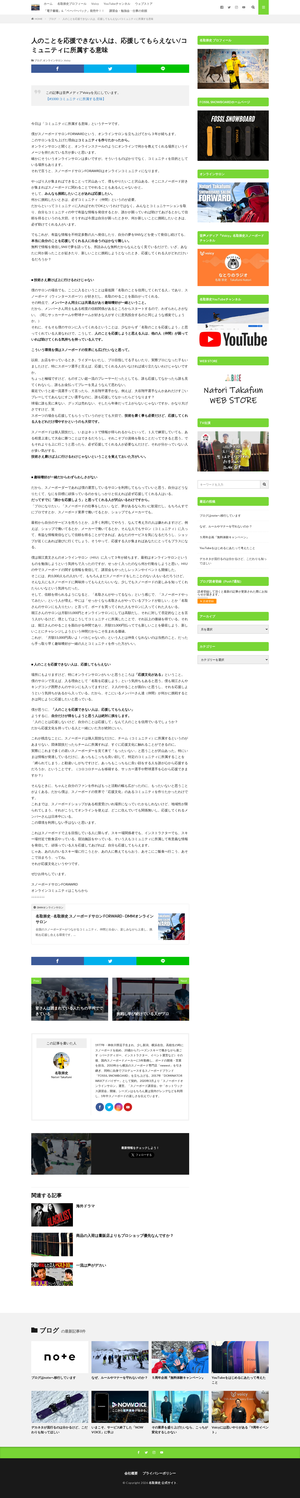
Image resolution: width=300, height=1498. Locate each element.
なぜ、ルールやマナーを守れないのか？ (226, 526)
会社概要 (131, 1473)
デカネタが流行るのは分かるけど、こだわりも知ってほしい (233, 561)
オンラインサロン (53, 60)
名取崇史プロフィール (71, 3)
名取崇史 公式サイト (163, 1482)
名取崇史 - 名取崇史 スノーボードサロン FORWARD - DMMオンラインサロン (95, 919)
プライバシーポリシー (159, 1473)
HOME (38, 18)
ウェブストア (143, 3)
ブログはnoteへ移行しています (220, 515)
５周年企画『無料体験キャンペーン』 (224, 537)
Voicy (95, 3)
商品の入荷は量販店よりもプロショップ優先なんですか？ (125, 1235)
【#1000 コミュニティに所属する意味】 (76, 99)
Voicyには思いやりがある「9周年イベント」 (240, 1429)
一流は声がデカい (91, 1265)
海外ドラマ (85, 1206)
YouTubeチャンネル (117, 3)
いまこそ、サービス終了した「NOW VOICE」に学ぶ (117, 1429)
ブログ (52, 18)
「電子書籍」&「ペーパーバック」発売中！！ (74, 10)
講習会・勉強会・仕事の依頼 (128, 10)
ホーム (48, 3)
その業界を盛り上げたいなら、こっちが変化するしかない (180, 1429)
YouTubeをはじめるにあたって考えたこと (227, 548)
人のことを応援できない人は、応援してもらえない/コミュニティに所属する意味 (107, 18)
